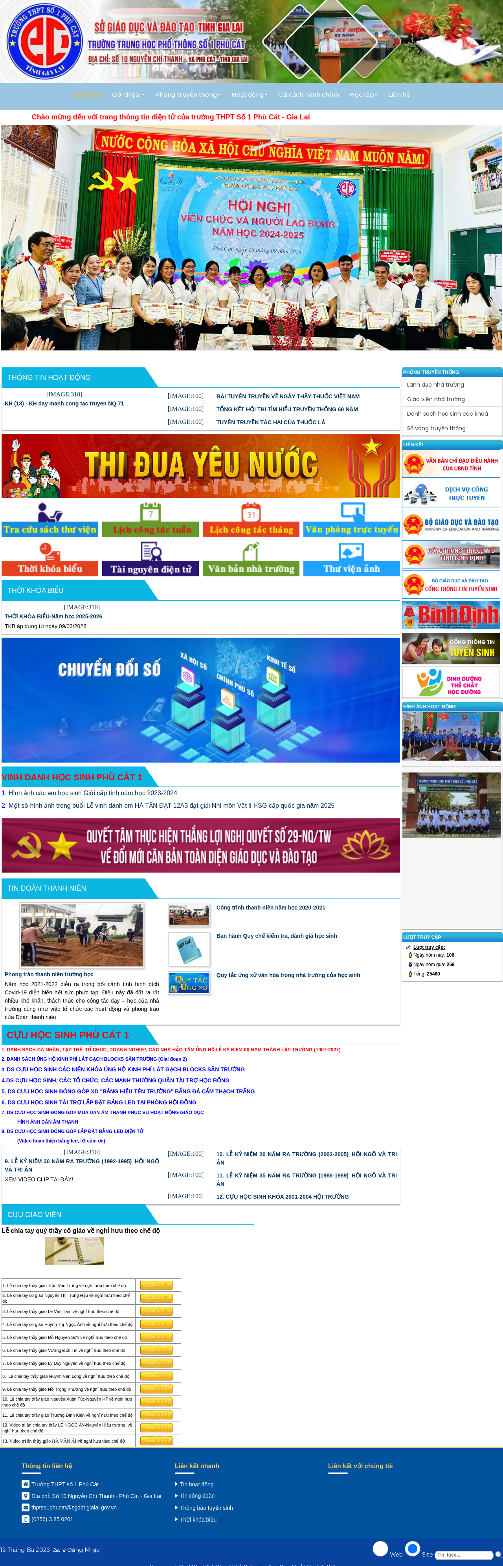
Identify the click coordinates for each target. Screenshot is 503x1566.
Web (396, 1554)
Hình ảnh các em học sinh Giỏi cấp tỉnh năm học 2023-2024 (93, 793)
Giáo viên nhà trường (436, 399)
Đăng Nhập (83, 1549)
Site (427, 1554)
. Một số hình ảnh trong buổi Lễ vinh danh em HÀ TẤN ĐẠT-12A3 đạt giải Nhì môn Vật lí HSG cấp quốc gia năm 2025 (170, 805)
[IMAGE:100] (186, 395)
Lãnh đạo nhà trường (435, 385)
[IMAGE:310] (64, 394)
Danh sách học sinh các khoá (447, 414)
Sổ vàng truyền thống (436, 428)
